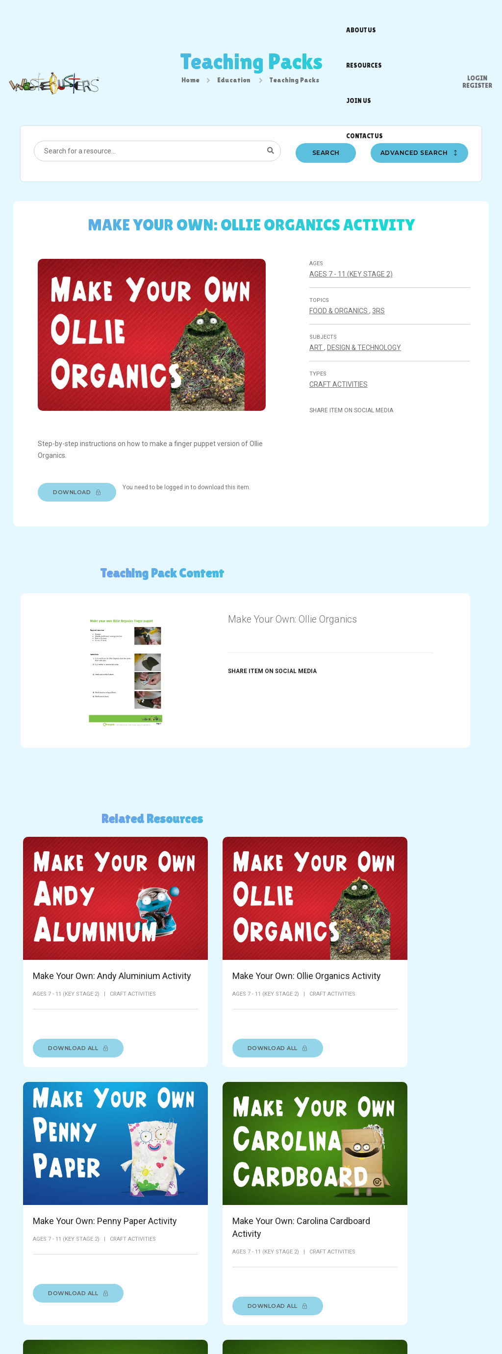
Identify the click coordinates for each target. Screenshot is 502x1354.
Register (477, 20)
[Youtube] (474, 1318)
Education (234, 82)
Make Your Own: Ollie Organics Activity (191, 938)
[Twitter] (437, 1318)
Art (317, 356)
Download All (78, 1033)
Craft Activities (339, 393)
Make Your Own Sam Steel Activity (426, 1158)
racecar (350, 1326)
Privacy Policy (251, 1316)
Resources (252, 17)
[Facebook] (419, 1318)
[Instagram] (456, 1318)
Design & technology (365, 356)
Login (477, 12)
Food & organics (340, 319)
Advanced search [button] (420, 159)
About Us (163, 1316)
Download (80, 499)
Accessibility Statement (313, 1316)
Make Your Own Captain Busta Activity (181, 1164)
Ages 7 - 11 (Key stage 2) (352, 282)
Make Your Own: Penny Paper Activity (308, 938)
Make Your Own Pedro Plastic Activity (309, 1158)
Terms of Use (204, 1316)
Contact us (329, 17)
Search (326, 159)
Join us (290, 17)
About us (211, 17)
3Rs (379, 319)
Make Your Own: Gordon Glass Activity (74, 1158)
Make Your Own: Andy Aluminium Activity (64, 945)
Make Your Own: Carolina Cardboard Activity (422, 945)
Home (190, 82)
